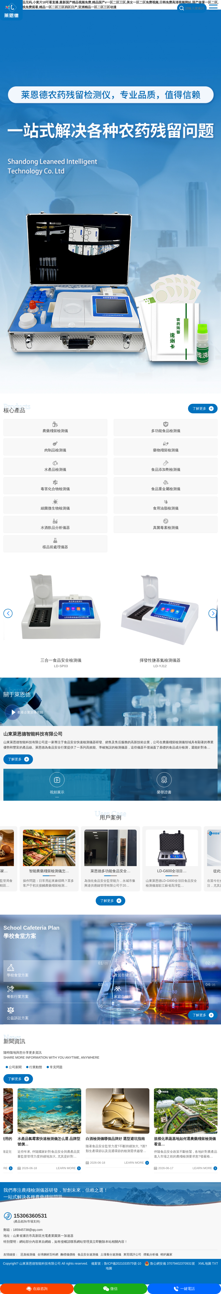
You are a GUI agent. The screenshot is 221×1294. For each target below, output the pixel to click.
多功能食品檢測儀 (165, 427)
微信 (110, 1289)
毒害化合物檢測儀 (55, 485)
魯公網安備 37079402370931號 (170, 1263)
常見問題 (56, 1067)
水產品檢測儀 (55, 465)
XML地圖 (204, 1263)
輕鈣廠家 (166, 1254)
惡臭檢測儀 (27, 1254)
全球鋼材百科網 (48, 1254)
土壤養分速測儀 (110, 1254)
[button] (8, 613)
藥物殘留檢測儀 (165, 446)
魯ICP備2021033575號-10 (122, 1263)
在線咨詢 (37, 1289)
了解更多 (199, 408)
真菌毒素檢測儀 (165, 524)
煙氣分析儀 (150, 1254)
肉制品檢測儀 (55, 446)
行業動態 (35, 1067)
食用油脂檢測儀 (165, 504)
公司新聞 (15, 1067)
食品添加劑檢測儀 (165, 465)
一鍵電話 (184, 1289)
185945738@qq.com (28, 1230)
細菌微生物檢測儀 (55, 504)
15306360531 (30, 1216)
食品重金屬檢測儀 (165, 485)
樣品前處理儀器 (55, 543)
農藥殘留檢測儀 (55, 427)
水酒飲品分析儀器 (55, 524)
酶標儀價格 (67, 1254)
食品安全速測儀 (88, 1254)
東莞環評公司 (132, 1254)
